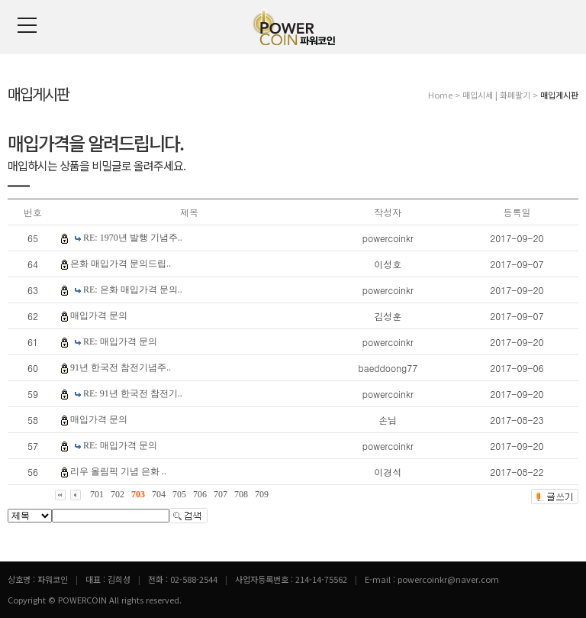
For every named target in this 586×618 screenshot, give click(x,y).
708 (241, 494)
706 (200, 494)
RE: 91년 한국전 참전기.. (132, 393)
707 (220, 494)
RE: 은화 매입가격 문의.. (132, 289)
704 (159, 494)
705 (179, 494)
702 (117, 494)
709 (262, 494)
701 (97, 494)
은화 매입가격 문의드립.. (120, 263)
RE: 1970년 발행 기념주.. (132, 237)
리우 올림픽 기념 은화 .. (118, 471)
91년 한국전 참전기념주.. (120, 367)
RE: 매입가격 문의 (120, 341)
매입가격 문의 (98, 315)
